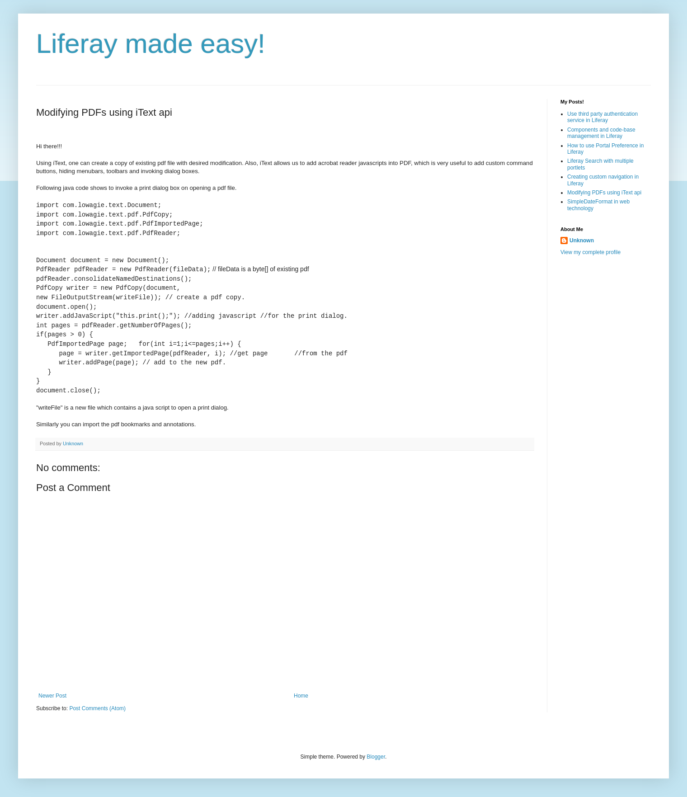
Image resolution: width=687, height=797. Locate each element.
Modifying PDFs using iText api (604, 192)
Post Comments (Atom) (97, 708)
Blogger (376, 757)
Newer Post (52, 696)
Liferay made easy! (150, 43)
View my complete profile (590, 252)
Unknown (581, 240)
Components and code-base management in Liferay (601, 133)
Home (301, 696)
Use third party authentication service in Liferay (602, 117)
